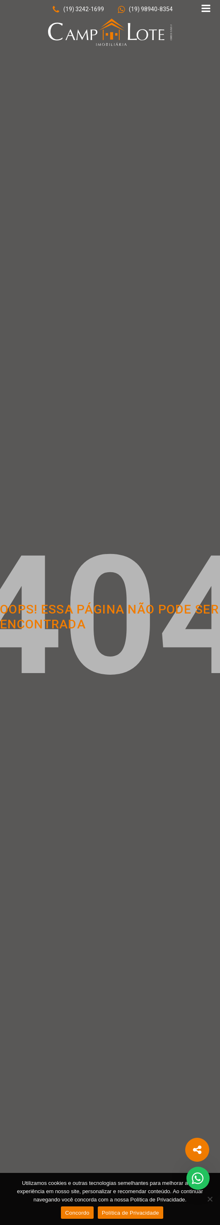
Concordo (77, 1213)
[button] (78, 9)
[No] (209, 1199)
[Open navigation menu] (206, 9)
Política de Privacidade (130, 1213)
